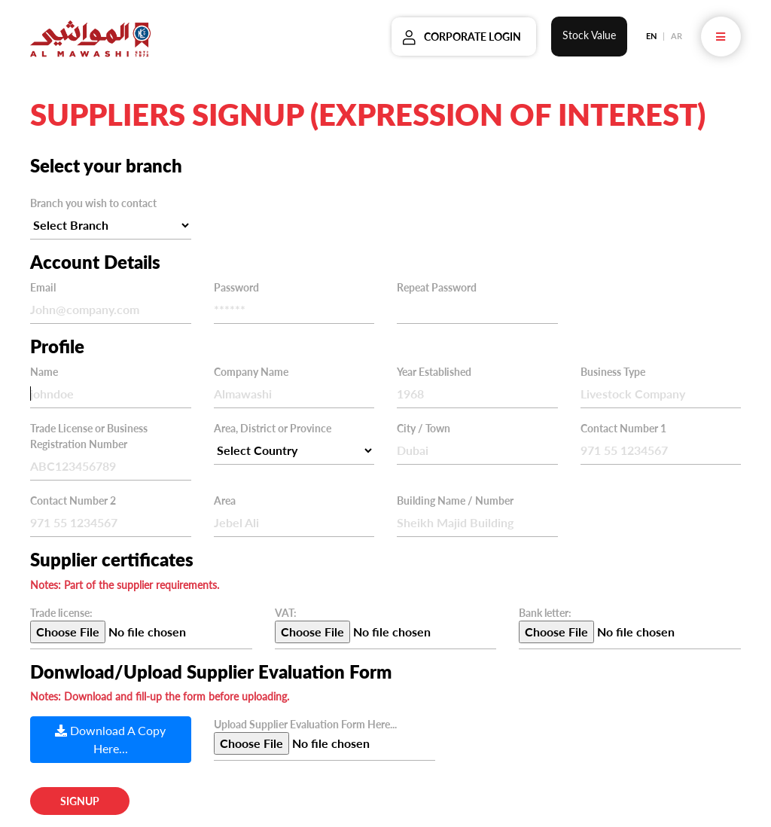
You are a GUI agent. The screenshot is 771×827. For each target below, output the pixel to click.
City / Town (423, 428)
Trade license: (61, 612)
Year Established (434, 371)
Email (43, 287)
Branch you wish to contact (93, 203)
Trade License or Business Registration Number (89, 436)
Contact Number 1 (623, 428)
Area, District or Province (272, 428)
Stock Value (589, 35)
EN (651, 36)
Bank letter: (545, 612)
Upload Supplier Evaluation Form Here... (305, 724)
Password (236, 287)
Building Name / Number (455, 500)
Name (44, 371)
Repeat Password (437, 287)
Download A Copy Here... (110, 739)
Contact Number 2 (73, 500)
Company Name (251, 371)
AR (676, 36)
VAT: (286, 612)
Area (225, 500)
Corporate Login (472, 36)
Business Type (613, 371)
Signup (79, 801)
